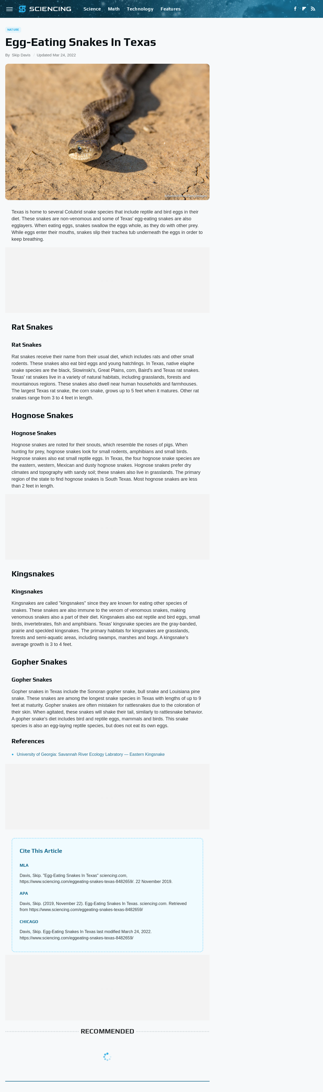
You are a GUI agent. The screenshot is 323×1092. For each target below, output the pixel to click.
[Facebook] (295, 9)
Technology (140, 9)
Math (114, 9)
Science (92, 9)
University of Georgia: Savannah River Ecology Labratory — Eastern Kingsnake (91, 754)
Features (171, 9)
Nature (13, 29)
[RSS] (313, 9)
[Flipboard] (304, 9)
